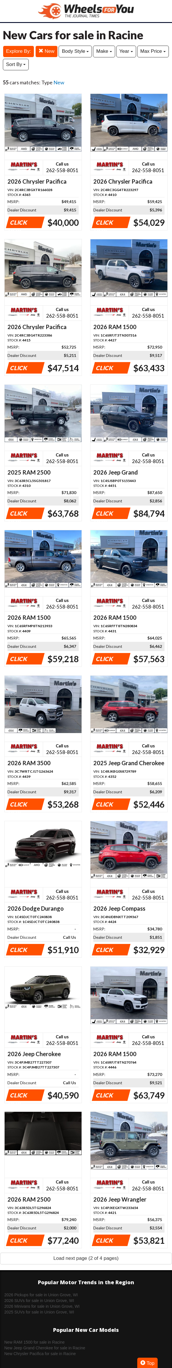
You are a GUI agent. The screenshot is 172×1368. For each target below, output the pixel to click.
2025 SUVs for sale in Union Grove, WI (39, 1312)
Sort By (16, 64)
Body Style (75, 51)
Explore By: (18, 51)
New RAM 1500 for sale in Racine (34, 1342)
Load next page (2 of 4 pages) (86, 1258)
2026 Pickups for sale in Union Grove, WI (41, 1295)
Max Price (153, 51)
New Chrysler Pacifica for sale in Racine (40, 1353)
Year (126, 51)
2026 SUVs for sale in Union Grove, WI (39, 1300)
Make (104, 51)
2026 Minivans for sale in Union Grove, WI (42, 1306)
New (46, 51)
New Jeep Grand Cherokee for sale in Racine (44, 1348)
